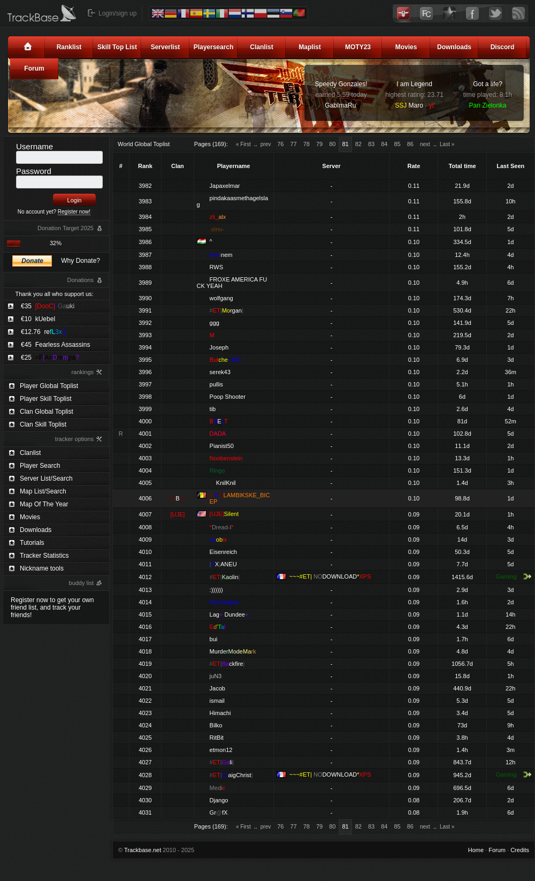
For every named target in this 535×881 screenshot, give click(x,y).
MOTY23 (358, 47)
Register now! (74, 212)
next (425, 144)
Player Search (40, 465)
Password (33, 171)
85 (397, 144)
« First (243, 144)
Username (34, 146)
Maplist (309, 47)
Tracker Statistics (44, 555)
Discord (503, 47)
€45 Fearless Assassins (55, 344)
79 (319, 144)
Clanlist (261, 47)
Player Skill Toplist (45, 398)
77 (293, 144)
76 (280, 144)
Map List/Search (43, 491)
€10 (38, 319)
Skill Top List (117, 47)
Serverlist (165, 47)
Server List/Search (46, 478)
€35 (47, 306)
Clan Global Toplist (46, 411)
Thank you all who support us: (54, 294)
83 (371, 144)
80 (332, 144)
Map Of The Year (44, 504)
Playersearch (214, 47)
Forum (34, 68)
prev (266, 144)
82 (358, 144)
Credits (519, 850)
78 (306, 144)
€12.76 (43, 332)
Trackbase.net (142, 850)
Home (476, 850)
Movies (406, 47)
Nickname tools (42, 568)
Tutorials (32, 542)
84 (384, 144)
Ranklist (69, 47)
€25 (50, 357)
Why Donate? (80, 260)
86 (410, 144)
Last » (447, 144)
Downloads (454, 47)
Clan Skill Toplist (43, 424)
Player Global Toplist (49, 386)
